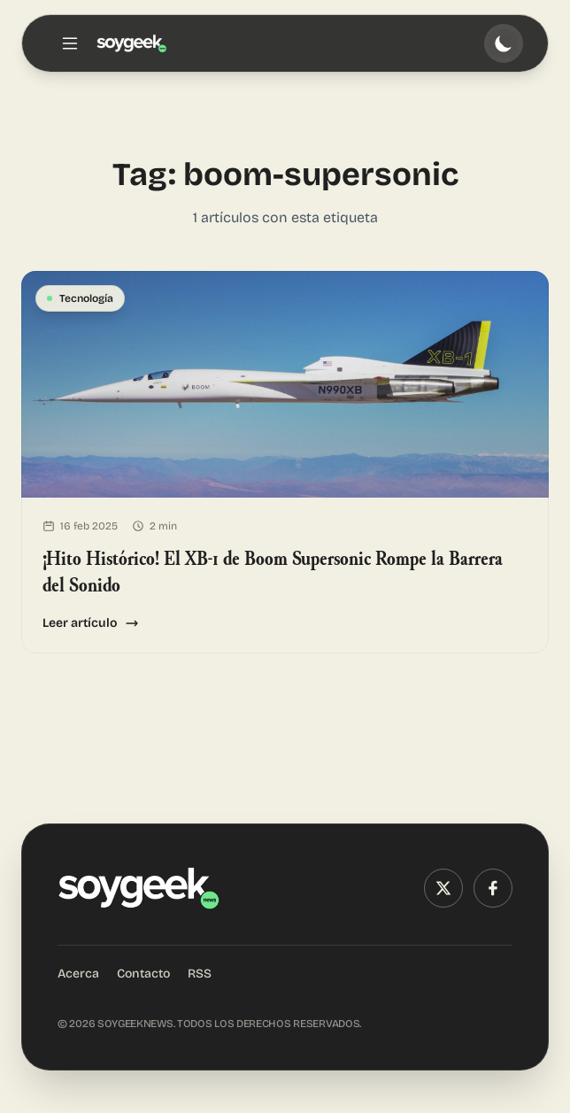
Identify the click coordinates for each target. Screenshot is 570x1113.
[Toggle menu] (69, 43)
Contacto (143, 973)
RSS (200, 973)
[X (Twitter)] (443, 888)
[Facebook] (493, 888)
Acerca (78, 973)
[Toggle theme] (503, 43)
